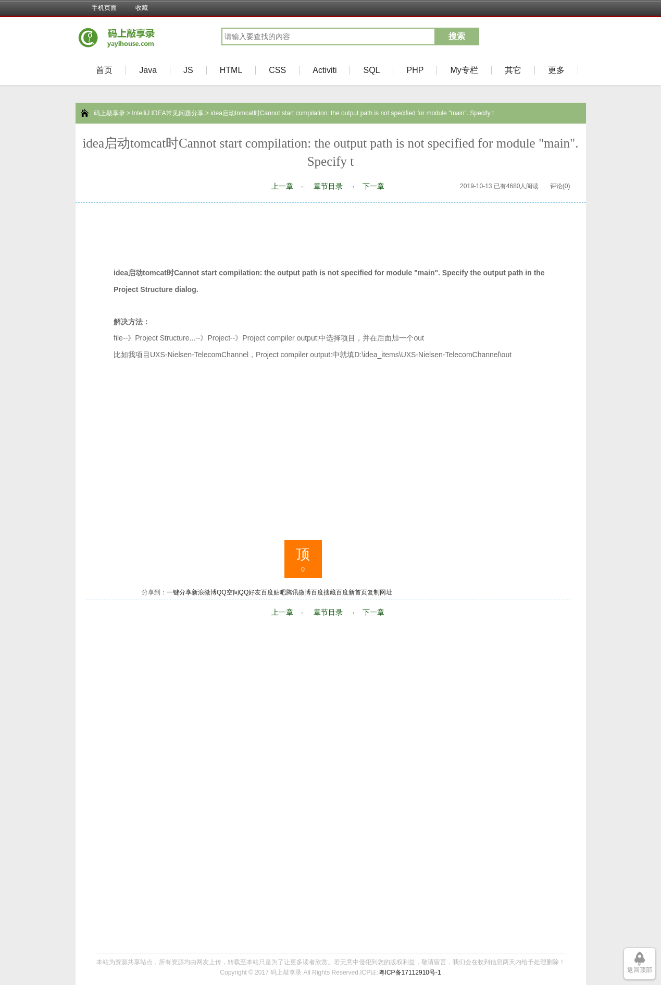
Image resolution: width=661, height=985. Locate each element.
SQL (371, 70)
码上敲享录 (109, 113)
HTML (231, 70)
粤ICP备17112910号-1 (410, 972)
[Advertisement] (330, 231)
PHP (414, 70)
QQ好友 (250, 592)
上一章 (282, 186)
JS (188, 70)
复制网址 (379, 592)
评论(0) (560, 186)
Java (148, 70)
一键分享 (179, 592)
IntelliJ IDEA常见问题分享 (167, 113)
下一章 (373, 186)
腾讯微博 (298, 592)
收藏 (141, 7)
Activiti (324, 70)
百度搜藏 (323, 592)
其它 (513, 70)
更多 (556, 70)
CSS (277, 70)
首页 (104, 70)
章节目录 (328, 186)
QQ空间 (228, 592)
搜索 (456, 36)
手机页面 (104, 7)
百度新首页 (351, 592)
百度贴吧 (273, 592)
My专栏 (464, 70)
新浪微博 (204, 592)
